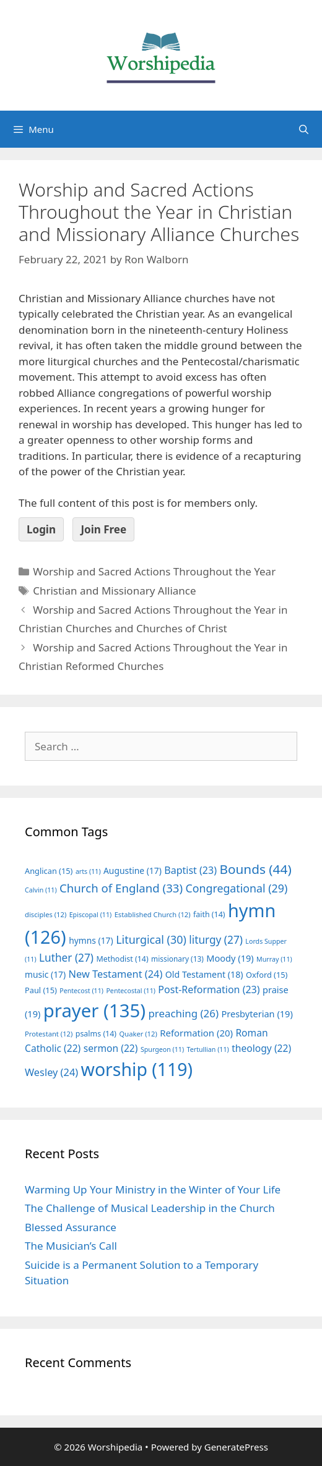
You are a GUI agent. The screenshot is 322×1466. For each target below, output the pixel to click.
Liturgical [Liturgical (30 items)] (151, 939)
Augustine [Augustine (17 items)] (132, 870)
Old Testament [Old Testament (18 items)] (204, 974)
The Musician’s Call (71, 1246)
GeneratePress (236, 1447)
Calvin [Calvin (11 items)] (41, 890)
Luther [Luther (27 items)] (66, 958)
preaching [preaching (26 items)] (183, 1013)
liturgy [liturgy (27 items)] (216, 940)
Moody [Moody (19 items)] (229, 958)
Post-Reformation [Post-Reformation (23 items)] (208, 989)
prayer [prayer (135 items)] (94, 1010)
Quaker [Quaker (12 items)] (138, 1033)
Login (41, 529)
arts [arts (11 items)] (88, 871)
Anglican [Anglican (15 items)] (48, 870)
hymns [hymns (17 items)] (91, 940)
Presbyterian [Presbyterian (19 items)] (256, 1013)
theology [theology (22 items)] (261, 1048)
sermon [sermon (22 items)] (111, 1048)
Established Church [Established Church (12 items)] (153, 914)
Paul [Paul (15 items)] (41, 990)
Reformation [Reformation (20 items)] (196, 1033)
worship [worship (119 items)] (137, 1069)
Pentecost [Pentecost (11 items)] (81, 990)
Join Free (103, 529)
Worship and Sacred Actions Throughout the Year (154, 571)
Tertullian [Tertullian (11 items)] (208, 1049)
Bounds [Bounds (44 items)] (255, 869)
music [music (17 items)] (45, 974)
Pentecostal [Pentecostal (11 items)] (130, 990)
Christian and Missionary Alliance (114, 590)
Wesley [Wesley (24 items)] (51, 1072)
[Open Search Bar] (303, 129)
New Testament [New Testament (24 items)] (116, 974)
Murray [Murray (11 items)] (274, 959)
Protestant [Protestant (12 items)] (48, 1033)
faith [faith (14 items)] (209, 914)
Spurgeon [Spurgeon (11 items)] (162, 1049)
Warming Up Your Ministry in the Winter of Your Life (153, 1189)
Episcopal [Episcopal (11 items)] (90, 914)
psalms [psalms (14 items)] (96, 1033)
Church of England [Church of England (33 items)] (121, 888)
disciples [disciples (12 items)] (45, 914)
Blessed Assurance (70, 1227)
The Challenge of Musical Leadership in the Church (150, 1208)
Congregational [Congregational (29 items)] (237, 888)
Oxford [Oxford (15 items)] (266, 974)
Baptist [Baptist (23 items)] (190, 870)
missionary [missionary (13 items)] (177, 959)
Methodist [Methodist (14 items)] (122, 959)
